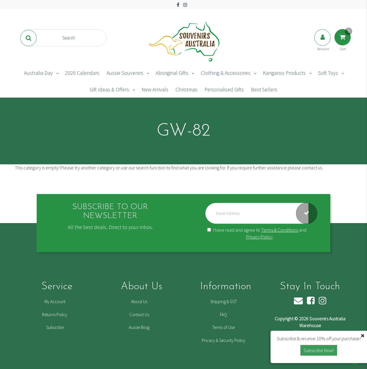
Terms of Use (223, 327)
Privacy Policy (259, 237)
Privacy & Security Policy (223, 340)
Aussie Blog (139, 327)
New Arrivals (154, 89)
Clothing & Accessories (225, 72)
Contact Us (139, 314)
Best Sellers (264, 89)
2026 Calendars (82, 72)
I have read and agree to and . (256, 233)
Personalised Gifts (224, 89)
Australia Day (38, 72)
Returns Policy (54, 314)
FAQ (223, 314)
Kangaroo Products (284, 72)
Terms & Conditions (279, 230)
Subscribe (55, 327)
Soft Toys (328, 72)
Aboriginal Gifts (172, 72)
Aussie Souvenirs (125, 72)
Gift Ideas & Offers (109, 89)
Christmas (186, 89)
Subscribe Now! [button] (319, 350)
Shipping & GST (223, 301)
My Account (54, 301)
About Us (139, 301)
